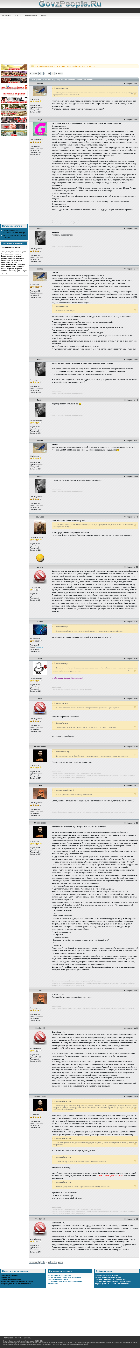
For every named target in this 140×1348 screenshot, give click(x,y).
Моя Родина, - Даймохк (71, 66)
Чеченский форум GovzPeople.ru (47, 66)
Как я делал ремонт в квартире (14, 233)
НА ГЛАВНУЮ (8, 1338)
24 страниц (34, 73)
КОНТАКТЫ (27, 1338)
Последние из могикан (11, 230)
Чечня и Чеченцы (88, 66)
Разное (43, 15)
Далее (60, 73)
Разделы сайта (31, 15)
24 (56, 73)
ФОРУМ (18, 15)
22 (49, 73)
